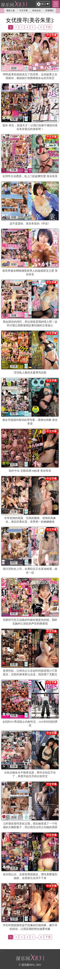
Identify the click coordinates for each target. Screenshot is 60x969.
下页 (48, 27)
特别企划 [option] (36, 10)
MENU (55, 6)
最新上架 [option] (10, 10)
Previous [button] (2, 10)
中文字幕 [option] (23, 10)
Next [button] (58, 10)
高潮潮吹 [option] (49, 10)
